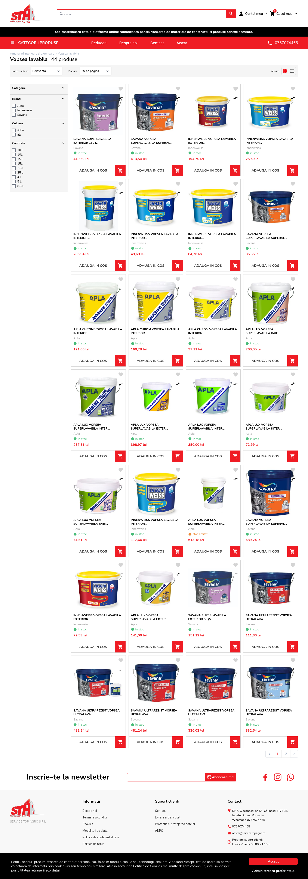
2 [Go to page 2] (286, 754)
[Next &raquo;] (294, 754)
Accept (273, 861)
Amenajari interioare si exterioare (32, 54)
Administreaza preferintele (273, 871)
